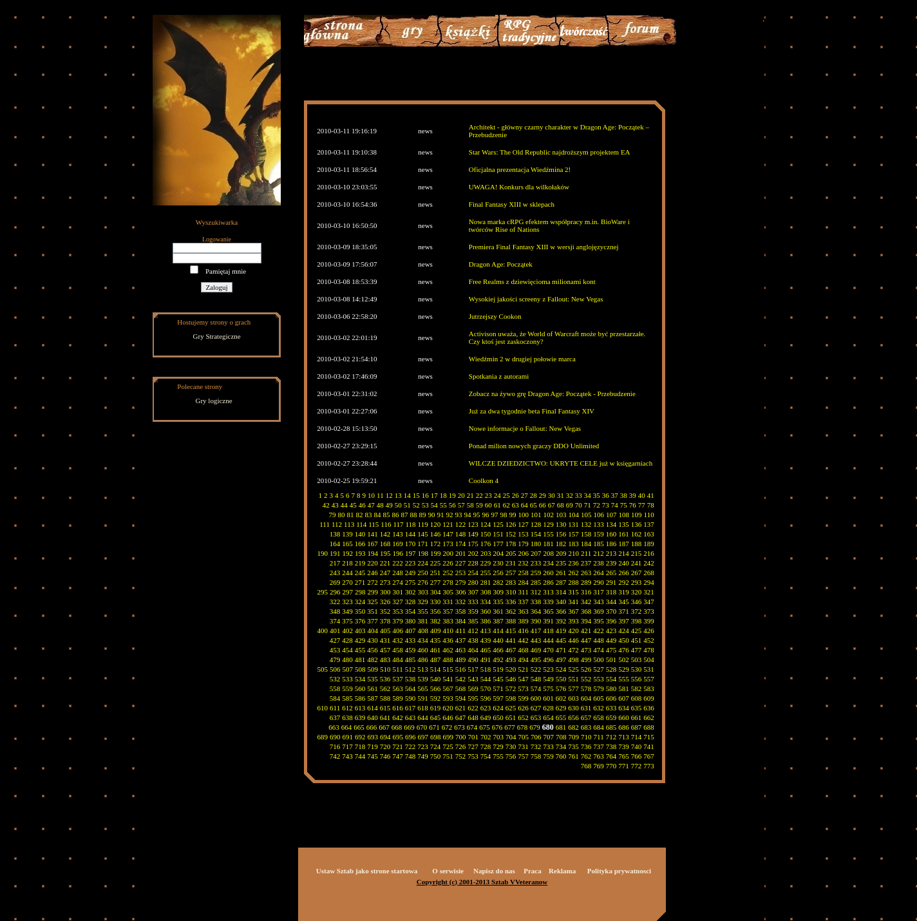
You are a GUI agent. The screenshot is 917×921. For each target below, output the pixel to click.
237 (586, 563)
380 (410, 621)
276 (422, 582)
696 (410, 737)
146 (435, 534)
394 (586, 621)
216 (648, 553)
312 (536, 592)
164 (335, 543)
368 (586, 611)
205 (511, 553)
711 (599, 737)
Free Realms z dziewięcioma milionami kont (532, 281)
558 (335, 688)
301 (398, 592)
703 (498, 737)
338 (536, 601)
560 (360, 688)
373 (648, 611)
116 (386, 524)
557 (648, 679)
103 (561, 514)
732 (536, 746)
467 (511, 650)
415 (511, 630)
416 (523, 630)
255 (485, 572)
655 (561, 717)
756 (511, 756)
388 (511, 621)
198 (423, 553)
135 (623, 524)
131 (573, 524)
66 (542, 505)
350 (360, 611)
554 (611, 679)
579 (598, 688)
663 (333, 727)
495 (536, 659)
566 (435, 688)
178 (511, 543)
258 (523, 572)
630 (573, 708)
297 (348, 592)
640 (372, 717)
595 (473, 698)
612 (347, 708)
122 (460, 524)
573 (523, 688)
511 (398, 669)
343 (598, 601)
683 (586, 727)
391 (548, 621)
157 (573, 534)
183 (573, 543)
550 (561, 679)
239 (611, 563)
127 (523, 524)
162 (636, 534)
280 (473, 582)
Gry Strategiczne (217, 336)
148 (460, 534)
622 (473, 708)
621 (460, 708)
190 (322, 553)
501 (611, 659)
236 (573, 563)
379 (397, 621)
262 (573, 572)
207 (536, 553)
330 (435, 601)
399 (648, 621)
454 (347, 650)
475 (611, 650)
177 (498, 543)
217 (335, 563)
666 (371, 727)
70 (578, 505)
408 (423, 630)
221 (385, 563)
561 (372, 688)
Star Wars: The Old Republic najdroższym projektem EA (549, 152)
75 (623, 505)
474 (598, 650)
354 (410, 611)
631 (586, 708)
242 (648, 563)
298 (360, 592)
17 (434, 495)
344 (611, 601)
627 (536, 708)
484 (397, 659)
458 (397, 650)
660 (623, 717)
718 (360, 746)
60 (488, 505)
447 (586, 640)
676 (497, 727)
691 (348, 737)
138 (335, 534)
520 (511, 669)
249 (410, 572)
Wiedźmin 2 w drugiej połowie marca (522, 359)
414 (498, 630)
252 (447, 572)
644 (422, 717)
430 (372, 640)
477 (636, 650)
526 (586, 669)
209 (561, 553)
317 (598, 592)
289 (586, 582)
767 (648, 756)
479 (335, 659)
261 (561, 572)
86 (395, 514)
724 (435, 746)
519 (498, 669)
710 (586, 737)
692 (360, 737)
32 (569, 495)
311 (523, 592)
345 (623, 601)
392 (561, 621)
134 (611, 524)
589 (397, 698)
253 (460, 572)
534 (360, 679)
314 (561, 592)
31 (560, 495)
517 (473, 669)
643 (410, 717)
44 (344, 505)
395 (598, 621)
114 (361, 524)
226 (447, 563)
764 (611, 756)
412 (473, 630)
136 (636, 524)
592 (435, 698)
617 (410, 708)
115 (373, 524)
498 (573, 659)
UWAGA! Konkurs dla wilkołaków (519, 187)
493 (511, 659)
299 (373, 592)
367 (573, 611)
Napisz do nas (494, 871)
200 (448, 553)
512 (410, 669)
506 (335, 669)
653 (536, 717)
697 (423, 737)
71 (587, 505)
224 (422, 563)
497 (561, 659)
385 (473, 621)
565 (422, 688)
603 (573, 698)
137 (648, 524)
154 (536, 534)
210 (574, 553)
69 (569, 505)
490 (473, 659)
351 (372, 611)
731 (523, 746)
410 (448, 630)
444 (548, 640)
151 (498, 534)
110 (649, 514)
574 (536, 688)
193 (360, 553)
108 (624, 514)
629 (561, 708)
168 (385, 543)
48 (380, 505)
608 (636, 698)
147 (447, 534)
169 (397, 543)
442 (523, 640)
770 (611, 766)
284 (523, 582)
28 (533, 495)
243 (335, 572)
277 (435, 582)
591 (422, 698)
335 (498, 601)
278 (447, 582)
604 (586, 698)
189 (648, 543)
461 (435, 650)
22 (479, 495)
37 (614, 495)
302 (410, 592)
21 (470, 495)
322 (335, 601)
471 (561, 650)
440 (498, 640)
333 (473, 601)
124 (485, 524)
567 (447, 688)
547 (523, 679)
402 (348, 630)
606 (611, 698)
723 (422, 746)
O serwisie (448, 871)
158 (586, 534)
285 (536, 582)
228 (473, 563)
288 (573, 582)
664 (346, 727)
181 (548, 543)
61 (497, 505)
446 (573, 640)
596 (485, 698)
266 (623, 572)
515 (447, 669)
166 (360, 543)
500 (598, 659)
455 (360, 650)
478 (648, 650)
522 (536, 669)
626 (523, 708)
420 (573, 630)
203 (485, 553)
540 (435, 679)
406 (398, 630)
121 (447, 524)
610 (322, 708)
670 (422, 727)
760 (561, 756)
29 (542, 495)
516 (460, 669)
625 (511, 708)
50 (398, 505)
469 (536, 650)
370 (611, 611)
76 (632, 505)
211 (586, 553)
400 (322, 630)
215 (636, 553)
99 (512, 514)
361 (498, 611)
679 (534, 727)
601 (548, 698)
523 (548, 669)
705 (523, 737)
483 (385, 659)
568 (460, 688)
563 (397, 688)
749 (422, 756)
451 (636, 640)
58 (470, 505)
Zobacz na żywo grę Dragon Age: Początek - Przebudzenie (552, 393)
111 (324, 524)
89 (422, 514)
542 (460, 679)
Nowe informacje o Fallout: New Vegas (525, 428)
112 (337, 524)
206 (523, 553)
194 (373, 553)
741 (648, 746)
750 (435, 756)
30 (551, 495)
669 (409, 727)
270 (347, 582)
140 (360, 534)
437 (460, 640)
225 (435, 563)
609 (648, 698)
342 (586, 601)
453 (335, 650)
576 (561, 688)
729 (498, 746)
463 (460, 650)
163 (648, 534)
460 (422, 650)
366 (561, 611)
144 (410, 534)
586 (360, 698)
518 (485, 669)
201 (460, 553)
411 (460, 630)
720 (385, 746)
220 (372, 563)
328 (410, 601)
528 (611, 669)
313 (548, 592)
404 (373, 630)
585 (347, 698)
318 (611, 592)
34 (587, 495)
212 (598, 553)
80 (341, 514)
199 (435, 553)
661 (636, 717)
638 (347, 717)
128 (536, 524)
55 (443, 505)
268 (648, 572)
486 (422, 659)
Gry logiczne (214, 400)
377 (372, 621)
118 (411, 524)
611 (335, 708)
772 (636, 766)
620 (447, 708)
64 (524, 505)
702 (485, 737)
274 (397, 582)
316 (586, 592)
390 (536, 621)
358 (460, 611)
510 (385, 669)
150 (485, 534)
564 (410, 688)
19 (452, 495)
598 (511, 698)
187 (623, 543)
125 (498, 524)
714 (636, 737)
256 (498, 572)
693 (373, 737)
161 (623, 534)
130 (561, 524)
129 (548, 524)
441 (511, 640)
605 (598, 698)
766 (636, 756)
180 (536, 543)
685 (611, 727)
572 (511, 688)
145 (422, 534)
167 (372, 543)
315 (573, 592)
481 (360, 659)
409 (435, 630)
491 (485, 659)
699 (448, 737)
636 (648, 708)
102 (549, 514)
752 (460, 756)
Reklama (562, 871)
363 (523, 611)
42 (326, 505)
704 (511, 737)
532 (335, 679)
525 (573, 669)
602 (561, 698)
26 (515, 495)
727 (473, 746)
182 (561, 543)
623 (485, 708)
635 (636, 708)
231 (511, 563)
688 (648, 727)
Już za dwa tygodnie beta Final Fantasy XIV (531, 411)
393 (573, 621)
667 (384, 727)
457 (385, 650)
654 (548, 717)
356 (435, 611)
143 (397, 534)
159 (598, 534)
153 (523, 534)
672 (447, 727)
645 (435, 717)
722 (410, 746)
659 (611, 717)
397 (623, 621)
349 (347, 611)
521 (523, 669)
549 (548, 679)
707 (549, 737)
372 (636, 611)
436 (447, 640)
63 (515, 505)
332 (460, 601)
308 (485, 592)
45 (353, 505)
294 (648, 582)
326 (385, 601)
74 (614, 505)
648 (473, 717)
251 (435, 572)
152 (511, 534)
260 (548, 572)
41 (650, 495)
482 (372, 659)
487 (435, 659)
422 (598, 630)
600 (536, 698)
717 (347, 746)
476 (623, 650)
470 (548, 650)
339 (548, 601)
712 (611, 737)
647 (460, 717)
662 (648, 717)
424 (623, 630)
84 (377, 514)
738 (611, 746)
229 (485, 563)
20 (461, 495)
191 (335, 553)
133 (598, 524)
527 (598, 669)
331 (447, 601)
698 (435, 737)
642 (397, 717)
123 (473, 524)
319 (623, 592)
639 (360, 717)
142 (385, 534)
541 (447, 679)
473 (586, 650)
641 (385, 717)
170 (410, 543)
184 (586, 543)
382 (435, 621)
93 (458, 514)
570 (485, 688)
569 (473, 688)
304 (435, 592)
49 (389, 505)
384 (460, 621)
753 (473, 756)
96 (485, 514)
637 (335, 717)
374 (335, 621)
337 (523, 601)
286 (548, 582)
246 (372, 572)
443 (536, 640)
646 (447, 717)
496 (548, 659)
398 (636, 621)
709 (574, 737)
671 (434, 727)
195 (385, 553)
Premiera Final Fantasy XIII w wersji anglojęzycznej (544, 247)
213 (611, 553)
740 (636, 746)
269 (335, 582)
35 (596, 495)
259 (536, 572)
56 (452, 505)
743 (347, 756)
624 (498, 708)
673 (459, 727)
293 (636, 582)
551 (573, 679)
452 (648, 640)
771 (623, 766)
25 (506, 495)
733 (548, 746)
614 (372, 708)
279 (460, 582)
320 (636, 592)
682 (573, 727)
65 (533, 505)
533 (347, 679)
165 (347, 543)
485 (410, 659)
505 (322, 669)
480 (347, 659)
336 (511, 601)
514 (435, 669)
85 (386, 514)
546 (511, 679)
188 (636, 543)
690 (335, 737)
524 (561, 669)
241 (636, 563)
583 (648, 688)
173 (447, 543)
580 (611, 688)
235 (561, 563)
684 (598, 727)
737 (598, 746)
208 (549, 553)
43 (335, 505)
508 (360, 669)
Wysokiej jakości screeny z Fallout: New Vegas (536, 299)
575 (548, 688)
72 (596, 505)
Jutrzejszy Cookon (495, 316)
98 (503, 514)
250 (422, 572)
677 (509, 727)
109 (636, 514)
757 (523, 756)
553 (598, 679)
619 (435, 708)
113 (349, 524)
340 (561, 601)
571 (498, 688)
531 (648, 669)
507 (348, 669)
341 (573, 601)
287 (561, 582)
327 (397, 601)
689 (322, 737)
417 (536, 630)
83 (368, 514)
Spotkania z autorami (499, 376)
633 (611, 708)
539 (422, 679)
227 (460, 563)
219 (360, 563)
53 (425, 505)
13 (398, 495)
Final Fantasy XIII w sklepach (511, 204)
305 (448, 592)
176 (485, 543)
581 (623, 688)
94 (467, 514)
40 (641, 495)
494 (523, 659)
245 (360, 572)
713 (623, 737)
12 (389, 495)
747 (397, 756)
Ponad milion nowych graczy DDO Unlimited (534, 446)
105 (586, 514)
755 (498, 756)
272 (372, 582)
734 (561, 746)
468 (523, 650)
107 (611, 514)
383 (447, 621)
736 (586, 746)
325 (372, 601)
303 (423, 592)
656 (573, 717)
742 (335, 756)
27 (524, 495)
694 (385, 737)
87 (404, 514)
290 (598, 582)
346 (636, 601)
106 (599, 514)
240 (623, 563)
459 (410, 650)
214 (623, 553)
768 (586, 766)
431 (385, 640)
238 (598, 563)
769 (598, 766)
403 (360, 630)
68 (560, 505)
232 (523, 563)
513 (422, 669)
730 (511, 746)
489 (460, 659)
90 (431, 514)
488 (447, 659)
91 (440, 514)
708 (561, 737)
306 (460, 592)
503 (636, 659)
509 (373, 669)
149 (473, 534)
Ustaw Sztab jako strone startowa (366, 871)
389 (523, 621)
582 (636, 688)
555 (623, 679)
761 (573, 756)
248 (397, 572)
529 (623, 669)
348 (335, 611)
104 (574, 514)
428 (347, 640)
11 (380, 495)
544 (485, 679)
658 (598, 717)
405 (385, 630)
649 (485, 717)
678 (522, 727)
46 (362, 505)
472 (573, 650)
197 (410, 553)
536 (385, 679)
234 (548, 563)
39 (632, 495)
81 (350, 514)
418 (548, 630)
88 (413, 514)
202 (473, 553)
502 (623, 659)
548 (536, 679)
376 (360, 621)
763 (598, 756)
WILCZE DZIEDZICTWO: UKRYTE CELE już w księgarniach (560, 463)
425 (636, 630)
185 (598, 543)
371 (623, 611)
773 (648, 766)
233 (536, 563)
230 (498, 563)
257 (511, 572)
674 (472, 727)
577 (573, 688)
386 (485, 621)
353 (397, 611)
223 (410, 563)
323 (347, 601)
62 (506, 505)
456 (372, 650)
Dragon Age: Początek (501, 264)
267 (636, 572)
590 (410, 698)
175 (473, 543)
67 (551, 505)
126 (511, 524)
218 (347, 563)
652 (523, 717)
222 (397, 563)
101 (536, 514)
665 (359, 727)
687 (636, 727)
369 (598, 611)
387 (498, 621)
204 (498, 553)
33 (578, 495)
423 (611, 630)
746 (385, 756)
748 (410, 756)
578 (586, 688)
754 (485, 756)
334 (485, 601)
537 (397, 679)
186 (611, 543)
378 (385, 621)
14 (407, 495)
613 (360, 708)
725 (447, 746)
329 (422, 601)
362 (511, 611)
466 (498, 650)
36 (605, 495)
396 (611, 621)
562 (385, 688)
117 (398, 524)
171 (422, 543)
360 (485, 611)
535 (372, 679)
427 (335, 640)
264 (598, 572)
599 (523, 698)
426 (648, 630)
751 (447, 756)
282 (498, 582)
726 (460, 746)
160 (611, 534)
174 (460, 543)
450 (623, 640)
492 (498, 659)
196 (398, 553)
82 (359, 514)
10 (371, 495)
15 (416, 495)
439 (485, 640)
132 (586, 524)
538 (410, 679)
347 (648, 601)
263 (586, 572)
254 (473, 572)
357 (447, 611)
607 (623, 698)
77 (641, 505)
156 (561, 534)
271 (360, 582)
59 (479, 505)
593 (447, 698)
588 (385, 698)
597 (498, 698)
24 (497, 495)
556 (636, 679)
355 (422, 611)
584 (335, 698)
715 (648, 737)
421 (586, 630)
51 (407, 505)
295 (322, 592)
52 (416, 505)
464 (473, 650)
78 (650, 505)
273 (385, 582)
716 (335, 746)
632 (598, 708)
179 (523, 543)
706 (536, 737)
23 (488, 495)
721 (397, 746)
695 (398, 737)
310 (511, 592)
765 (623, 756)
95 (476, 514)
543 (473, 679)
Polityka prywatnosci (619, 871)
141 (372, 534)
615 (385, 708)
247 (385, 572)
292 (623, 582)
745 (372, 756)
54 (434, 505)
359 (473, 611)
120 (435, 524)
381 (422, 621)
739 (623, 746)
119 (423, 524)
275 (410, 582)
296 (335, 592)
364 (536, 611)
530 (636, 669)
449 (611, 640)
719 (372, 746)
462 (447, 650)
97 (494, 514)
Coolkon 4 (483, 480)
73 (605, 505)
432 (397, 640)
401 (335, 630)
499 (586, 659)
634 (623, 708)
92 (449, 514)
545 (498, 679)
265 (611, 572)
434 (422, 640)
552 (586, 679)
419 (561, 630)
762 (586, 756)
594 (460, 698)
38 (623, 495)
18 (443, 495)
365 (548, 611)
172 (435, 543)
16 (425, 495)
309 (498, 592)
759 (548, 756)
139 (347, 534)
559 (347, 688)
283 (511, 582)
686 (623, 727)
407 (410, 630)
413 (485, 630)
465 (485, 650)
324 (360, 601)
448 (598, 640)
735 (573, 746)
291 (611, 582)
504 (648, 659)
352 (385, 611)
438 (473, 640)
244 (347, 572)
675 (484, 727)
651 (511, 717)
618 (422, 708)
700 (460, 737)
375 (347, 621)
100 (523, 514)
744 (360, 756)
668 (397, 727)
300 (385, 592)
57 (461, 505)
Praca (532, 871)
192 (348, 553)
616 (397, 708)
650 (498, 717)
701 (473, 737)
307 (473, 592)
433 (410, 640)
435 (435, 640)
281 (485, 582)
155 (548, 534)
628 (548, 708)
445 (561, 640)
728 (485, 746)
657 (586, 717)
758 (536, 756)
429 (360, 640)
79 (332, 514)
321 (648, 592)
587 (372, 698)
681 (561, 727)
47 (371, 505)
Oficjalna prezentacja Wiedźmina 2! (520, 169)
